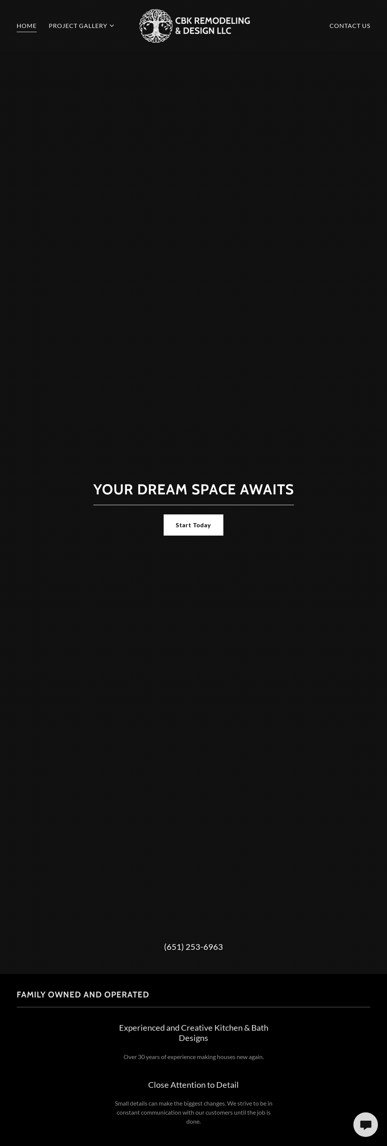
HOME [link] (27, 25)
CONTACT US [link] (350, 25)
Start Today (193, 524)
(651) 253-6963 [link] (193, 947)
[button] (82, 25)
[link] (193, 24)
